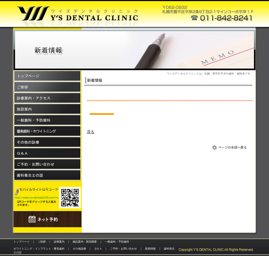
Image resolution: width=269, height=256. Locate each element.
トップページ (21, 241)
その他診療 (79, 248)
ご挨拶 (42, 241)
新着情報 (150, 248)
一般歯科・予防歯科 (117, 241)
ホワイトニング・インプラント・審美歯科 (39, 248)
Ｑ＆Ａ (98, 248)
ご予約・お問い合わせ (123, 248)
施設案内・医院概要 (85, 241)
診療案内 (59, 241)
